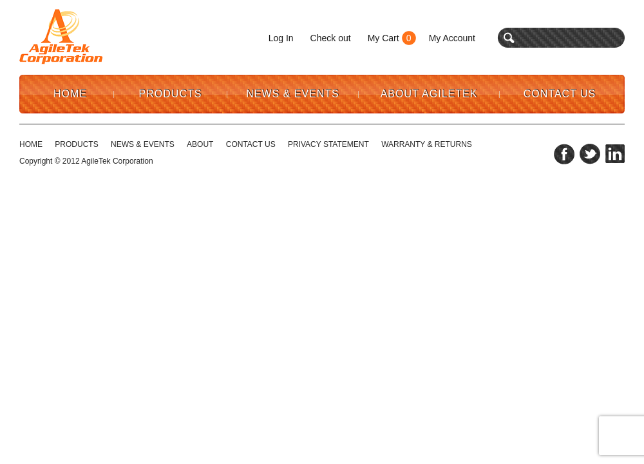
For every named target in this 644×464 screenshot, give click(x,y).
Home (70, 93)
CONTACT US (251, 144)
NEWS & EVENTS (143, 144)
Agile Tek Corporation (61, 36)
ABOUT (200, 144)
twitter (590, 154)
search (509, 37)
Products (170, 93)
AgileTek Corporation (117, 161)
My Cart (383, 38)
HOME (31, 144)
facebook (564, 154)
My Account (452, 38)
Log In (281, 38)
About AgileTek (429, 93)
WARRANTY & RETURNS (426, 144)
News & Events (292, 93)
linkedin (615, 154)
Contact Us (560, 93)
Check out (330, 38)
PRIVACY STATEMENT (328, 144)
